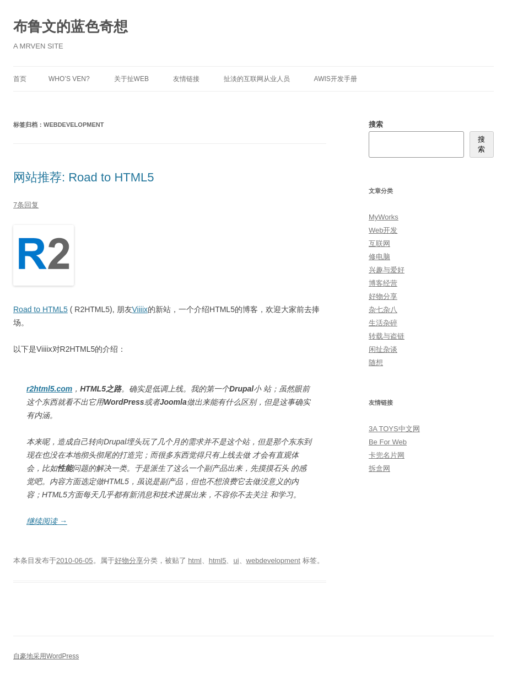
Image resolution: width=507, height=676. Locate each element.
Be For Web (388, 442)
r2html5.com (49, 388)
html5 (217, 560)
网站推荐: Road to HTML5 (83, 177)
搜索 (376, 124)
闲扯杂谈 (383, 349)
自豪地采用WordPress (46, 656)
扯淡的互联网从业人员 (257, 79)
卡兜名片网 (386, 455)
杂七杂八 (383, 309)
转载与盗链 (386, 336)
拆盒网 (379, 468)
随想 (376, 362)
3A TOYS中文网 (394, 429)
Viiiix (140, 309)
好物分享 (129, 560)
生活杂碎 (383, 323)
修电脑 (379, 257)
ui (236, 560)
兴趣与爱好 (386, 270)
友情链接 (186, 79)
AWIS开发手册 (335, 79)
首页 (19, 79)
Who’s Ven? (69, 79)
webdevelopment (273, 560)
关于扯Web (131, 79)
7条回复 (26, 205)
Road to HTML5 (40, 309)
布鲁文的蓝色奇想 (70, 26)
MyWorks (383, 217)
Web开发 (383, 230)
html (195, 560)
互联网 (379, 243)
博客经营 (383, 283)
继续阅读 (46, 521)
